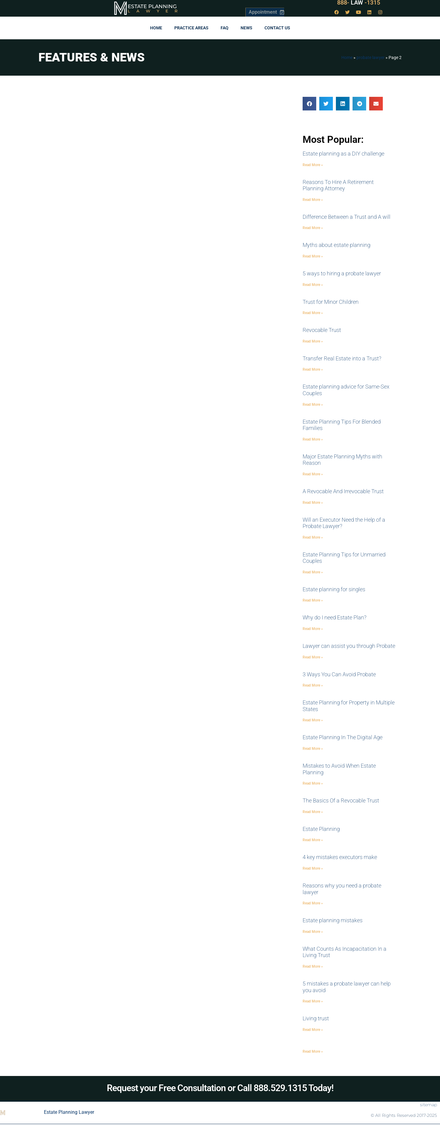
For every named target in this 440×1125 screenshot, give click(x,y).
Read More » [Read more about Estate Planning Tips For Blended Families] (313, 439)
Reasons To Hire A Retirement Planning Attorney (338, 185)
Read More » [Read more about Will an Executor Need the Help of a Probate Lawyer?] (313, 537)
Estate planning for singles (334, 589)
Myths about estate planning (336, 245)
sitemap (428, 1104)
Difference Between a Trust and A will (346, 217)
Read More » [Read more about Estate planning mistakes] (313, 932)
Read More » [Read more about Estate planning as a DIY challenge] (313, 165)
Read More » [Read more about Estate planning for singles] (313, 600)
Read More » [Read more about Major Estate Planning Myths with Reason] (313, 474)
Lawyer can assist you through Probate (349, 646)
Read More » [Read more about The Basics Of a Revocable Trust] (313, 812)
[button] (309, 103)
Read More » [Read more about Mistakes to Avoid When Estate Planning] (313, 783)
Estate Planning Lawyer (69, 1112)
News (246, 27)
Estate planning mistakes (333, 920)
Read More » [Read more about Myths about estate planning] (313, 256)
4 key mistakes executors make (340, 857)
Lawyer (156, 10)
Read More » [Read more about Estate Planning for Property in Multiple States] (313, 720)
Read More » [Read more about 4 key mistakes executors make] (313, 868)
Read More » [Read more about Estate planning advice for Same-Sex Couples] (313, 404)
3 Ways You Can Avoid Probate (339, 674)
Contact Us (277, 27)
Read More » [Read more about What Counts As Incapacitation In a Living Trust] (313, 966)
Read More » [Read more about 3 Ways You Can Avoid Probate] (313, 685)
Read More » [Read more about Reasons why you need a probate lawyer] (313, 903)
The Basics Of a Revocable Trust (341, 800)
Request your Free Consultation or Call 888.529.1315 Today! (220, 1088)
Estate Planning (152, 6)
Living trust (316, 1018)
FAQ (224, 27)
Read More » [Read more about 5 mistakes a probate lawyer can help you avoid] (313, 1001)
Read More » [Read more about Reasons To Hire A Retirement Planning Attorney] (313, 200)
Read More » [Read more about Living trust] (313, 1030)
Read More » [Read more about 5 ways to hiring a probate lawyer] (313, 285)
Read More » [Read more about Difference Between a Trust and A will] (313, 228)
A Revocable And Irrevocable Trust (343, 491)
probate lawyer (370, 57)
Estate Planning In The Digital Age (343, 737)
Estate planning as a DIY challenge (343, 153)
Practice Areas (191, 27)
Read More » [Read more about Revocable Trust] (313, 341)
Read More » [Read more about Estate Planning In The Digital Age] (313, 748)
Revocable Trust (322, 330)
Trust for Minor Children (331, 302)
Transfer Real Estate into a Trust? (342, 358)
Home (156, 27)
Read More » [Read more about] (313, 1051)
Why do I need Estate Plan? (334, 617)
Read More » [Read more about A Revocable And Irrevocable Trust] (313, 502)
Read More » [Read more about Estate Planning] (313, 840)
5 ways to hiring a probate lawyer (342, 273)
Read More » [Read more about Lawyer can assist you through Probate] (313, 657)
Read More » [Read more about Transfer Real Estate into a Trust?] (313, 369)
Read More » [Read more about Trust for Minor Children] (313, 313)
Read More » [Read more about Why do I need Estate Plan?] (313, 629)
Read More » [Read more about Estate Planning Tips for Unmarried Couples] (313, 572)
